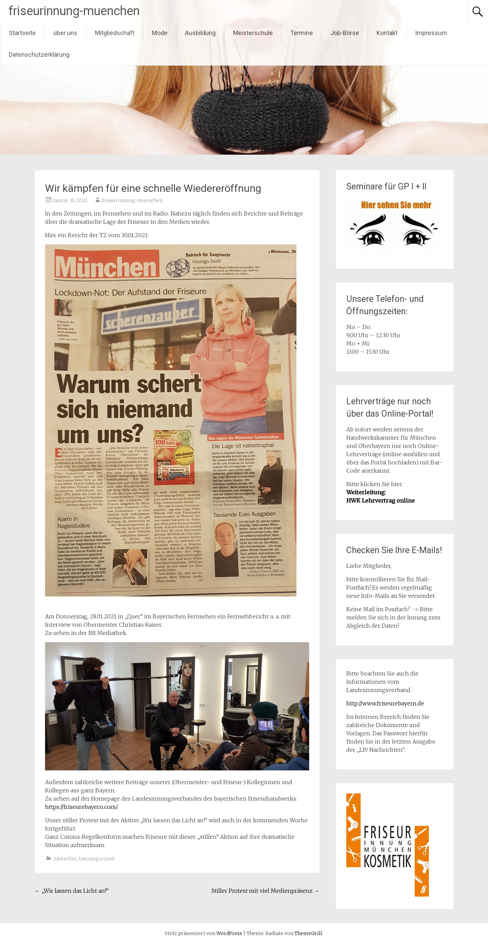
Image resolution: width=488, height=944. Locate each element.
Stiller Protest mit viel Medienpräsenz (265, 890)
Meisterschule (253, 32)
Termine (301, 32)
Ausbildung (200, 32)
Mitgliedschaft (114, 32)
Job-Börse (344, 32)
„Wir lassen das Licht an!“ (72, 890)
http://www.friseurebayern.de (385, 703)
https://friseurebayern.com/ (81, 806)
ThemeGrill (308, 933)
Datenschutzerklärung (39, 54)
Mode (159, 32)
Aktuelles (65, 859)
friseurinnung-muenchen (74, 11)
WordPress (229, 933)
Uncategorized (96, 859)
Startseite (22, 32)
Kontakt (387, 32)
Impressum (431, 32)
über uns (65, 32)
